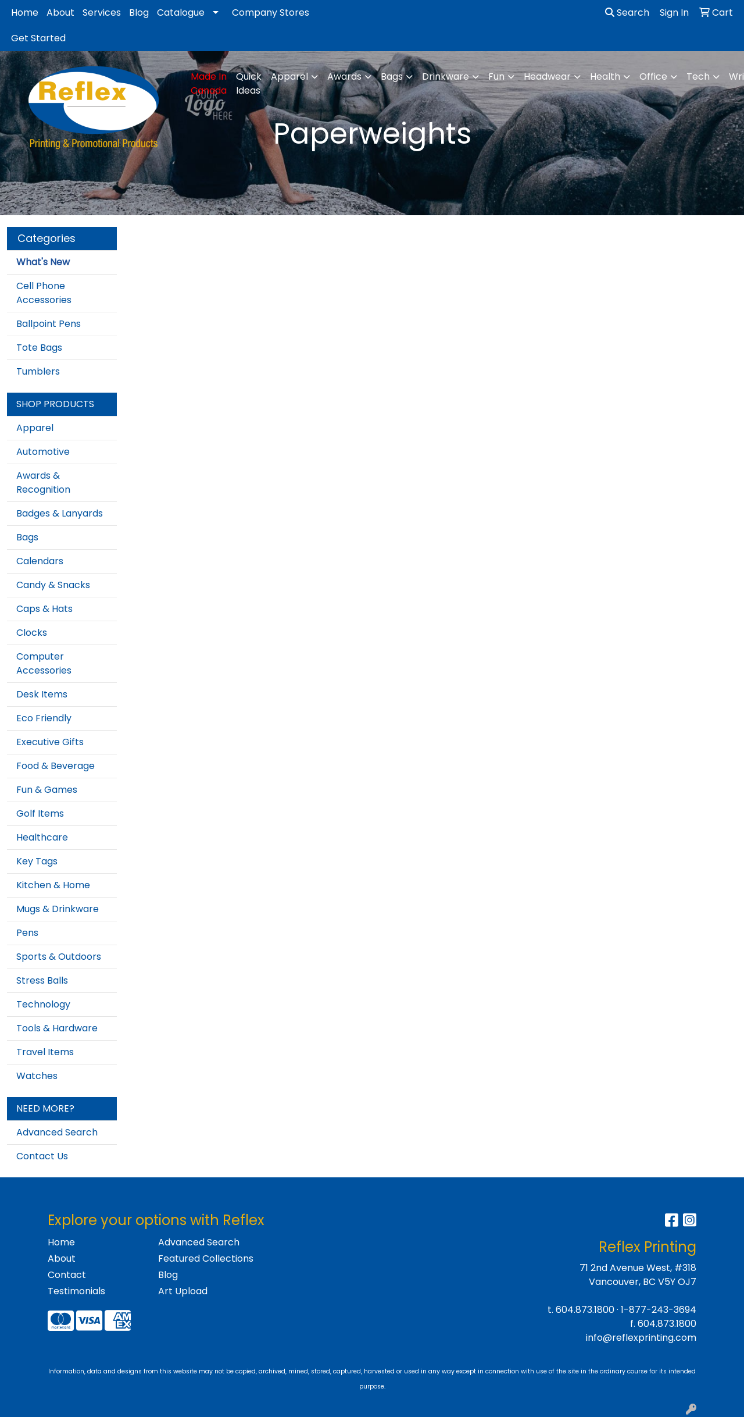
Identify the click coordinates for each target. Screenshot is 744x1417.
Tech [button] (698, 76)
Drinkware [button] (445, 76)
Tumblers (38, 371)
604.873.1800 (585, 1309)
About (60, 12)
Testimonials (76, 1291)
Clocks (31, 632)
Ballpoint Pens (48, 323)
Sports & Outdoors (58, 956)
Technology (43, 1004)
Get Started (38, 38)
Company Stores (270, 12)
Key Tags (37, 861)
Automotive (43, 451)
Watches (37, 1076)
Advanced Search (57, 1132)
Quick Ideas (249, 83)
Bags (27, 537)
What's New (43, 262)
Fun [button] (496, 76)
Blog (139, 12)
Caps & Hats (44, 608)
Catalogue (181, 12)
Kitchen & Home (53, 885)
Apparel (34, 428)
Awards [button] (344, 76)
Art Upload (183, 1291)
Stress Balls (42, 980)
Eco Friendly (43, 718)
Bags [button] (392, 76)
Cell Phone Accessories (43, 293)
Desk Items (41, 694)
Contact (67, 1274)
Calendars (39, 561)
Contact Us (42, 1156)
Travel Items (45, 1052)
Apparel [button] (289, 76)
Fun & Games (46, 789)
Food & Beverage (55, 765)
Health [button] (605, 76)
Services (102, 12)
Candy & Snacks (53, 585)
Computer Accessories (43, 663)
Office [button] (653, 76)
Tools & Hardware (57, 1028)
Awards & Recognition (43, 482)
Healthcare (42, 837)
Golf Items (40, 813)
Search (627, 12)
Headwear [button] (547, 76)
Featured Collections (205, 1258)
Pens (27, 932)
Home (24, 12)
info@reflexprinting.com (641, 1337)
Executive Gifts (50, 742)
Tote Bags (39, 347)
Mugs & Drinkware (57, 909)
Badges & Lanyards (59, 513)
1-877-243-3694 (658, 1309)
